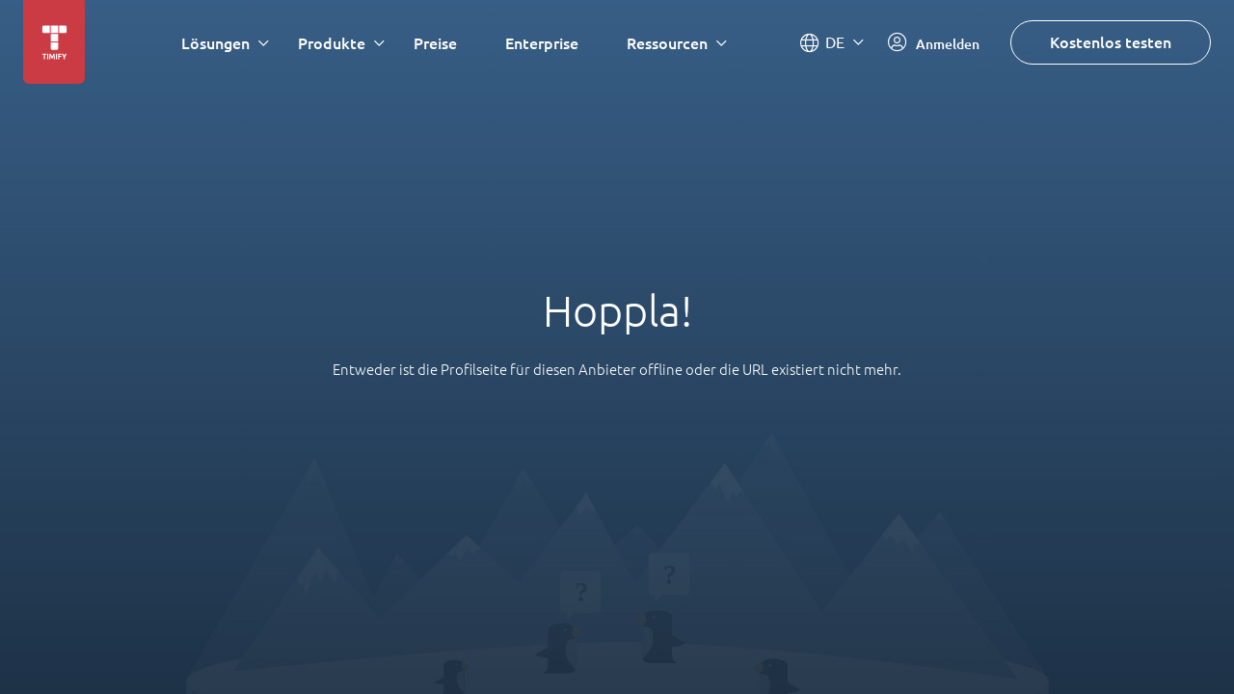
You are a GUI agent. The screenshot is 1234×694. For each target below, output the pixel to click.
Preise (435, 43)
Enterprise (541, 43)
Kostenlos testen (1110, 42)
